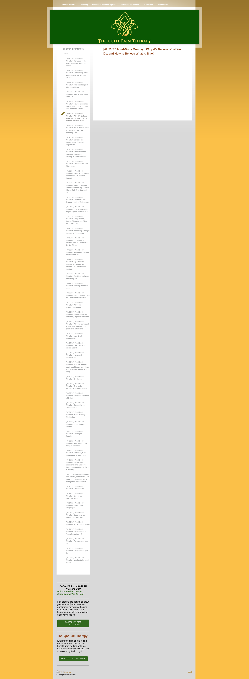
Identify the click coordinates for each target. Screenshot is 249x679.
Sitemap (67, 672)
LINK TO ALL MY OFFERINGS (73, 659)
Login (190, 672)
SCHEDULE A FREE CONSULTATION (73, 623)
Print (60, 672)
